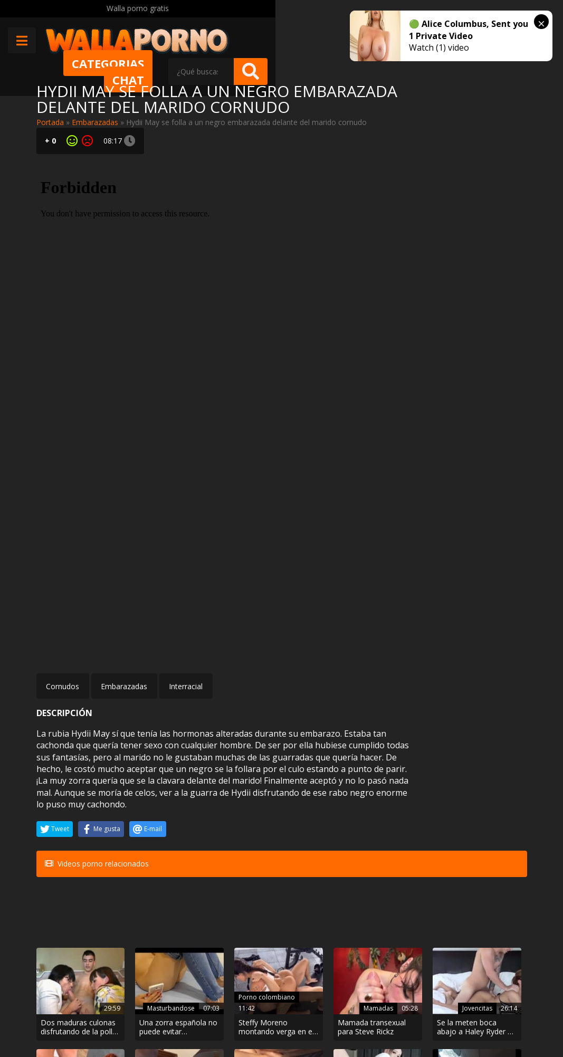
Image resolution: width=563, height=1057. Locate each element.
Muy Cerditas (153, 972)
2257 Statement (349, 1020)
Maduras (67, 896)
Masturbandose (147, 796)
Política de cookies (276, 1020)
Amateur (318, 896)
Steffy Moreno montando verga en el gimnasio (235, 826)
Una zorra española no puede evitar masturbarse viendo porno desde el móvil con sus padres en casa (156, 826)
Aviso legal (149, 1020)
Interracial (186, 448)
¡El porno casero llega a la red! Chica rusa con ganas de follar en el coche (321, 916)
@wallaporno (487, 1010)
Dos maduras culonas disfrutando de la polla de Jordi (69, 826)
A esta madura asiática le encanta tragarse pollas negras (155, 916)
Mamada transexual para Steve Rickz (317, 826)
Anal (240, 896)
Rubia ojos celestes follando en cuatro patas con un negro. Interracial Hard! (404, 916)
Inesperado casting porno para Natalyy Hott (490, 826)
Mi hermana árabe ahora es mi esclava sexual (489, 916)
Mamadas (316, 807)
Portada (50, 122)
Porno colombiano (235, 796)
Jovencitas (399, 807)
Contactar (148, 991)
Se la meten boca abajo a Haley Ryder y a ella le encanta (404, 826)
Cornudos (62, 448)
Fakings (486, 807)
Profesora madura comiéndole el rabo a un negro (72, 916)
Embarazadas (95, 122)
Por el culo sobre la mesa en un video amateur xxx (238, 916)
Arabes (487, 896)
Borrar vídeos (206, 1020)
